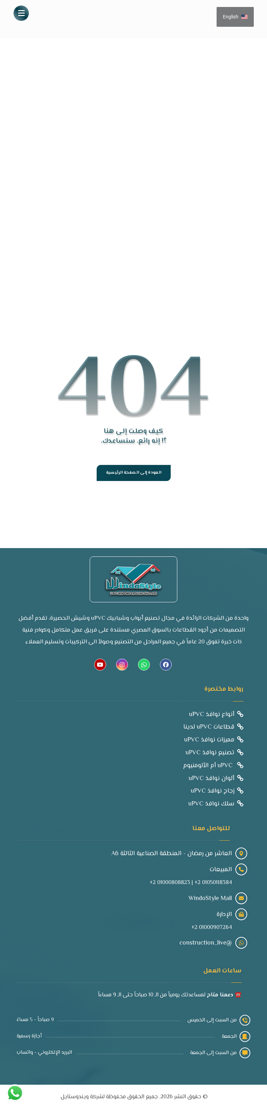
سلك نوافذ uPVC (215, 802)
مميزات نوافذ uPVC (213, 740)
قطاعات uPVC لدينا (213, 727)
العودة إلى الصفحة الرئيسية (133, 472)
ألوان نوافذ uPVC (216, 777)
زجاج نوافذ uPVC (217, 790)
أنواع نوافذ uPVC (216, 715)
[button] (21, 13)
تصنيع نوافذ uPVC (214, 752)
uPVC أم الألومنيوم (213, 765)
